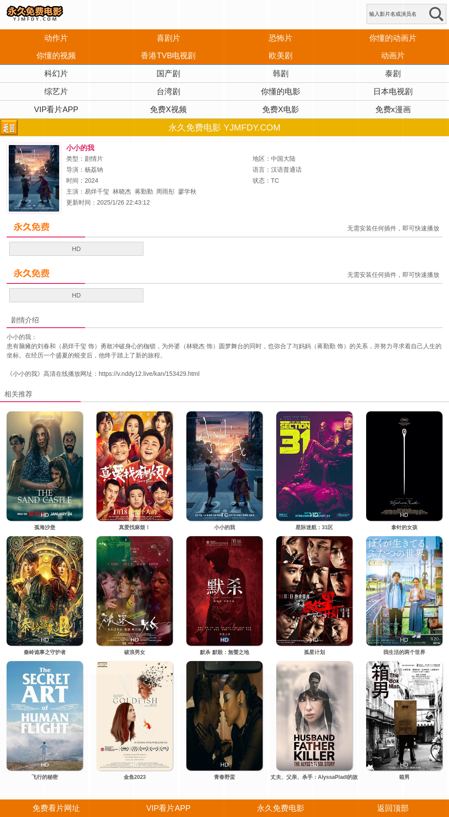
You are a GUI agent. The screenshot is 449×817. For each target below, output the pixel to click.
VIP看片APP (56, 109)
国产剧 (168, 73)
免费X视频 (168, 109)
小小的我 (25, 373)
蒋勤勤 (144, 191)
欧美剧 (280, 55)
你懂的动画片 (393, 38)
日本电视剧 (393, 91)
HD (76, 248)
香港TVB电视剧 (168, 55)
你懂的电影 (280, 91)
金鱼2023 (135, 777)
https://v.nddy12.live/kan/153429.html (149, 373)
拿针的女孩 (404, 527)
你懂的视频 (56, 55)
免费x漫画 (393, 109)
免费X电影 (280, 109)
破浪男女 (134, 652)
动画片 (393, 55)
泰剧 (393, 73)
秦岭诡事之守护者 (45, 652)
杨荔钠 (94, 169)
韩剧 (281, 73)
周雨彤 (165, 191)
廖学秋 (187, 191)
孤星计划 (314, 652)
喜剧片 (168, 38)
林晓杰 (122, 191)
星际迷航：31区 (314, 527)
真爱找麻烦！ (134, 527)
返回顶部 (393, 808)
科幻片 (56, 73)
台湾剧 (168, 91)
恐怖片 (280, 38)
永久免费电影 (280, 808)
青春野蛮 (224, 777)
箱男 (404, 777)
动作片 (56, 38)
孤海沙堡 (44, 527)
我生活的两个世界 (404, 652)
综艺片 (56, 91)
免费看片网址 (56, 808)
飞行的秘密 (45, 777)
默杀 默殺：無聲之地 (224, 652)
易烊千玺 (97, 191)
